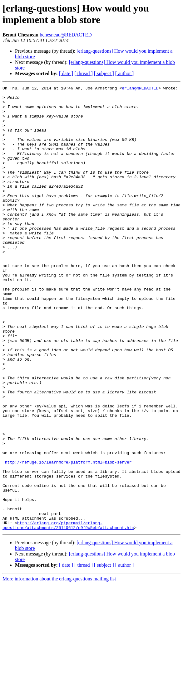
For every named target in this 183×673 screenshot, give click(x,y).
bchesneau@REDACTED (66, 34)
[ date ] (66, 73)
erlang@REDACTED (140, 89)
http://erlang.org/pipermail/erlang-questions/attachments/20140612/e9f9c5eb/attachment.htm (68, 613)
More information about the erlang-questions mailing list (59, 667)
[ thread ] (83, 73)
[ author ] (124, 73)
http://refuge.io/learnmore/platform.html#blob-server (68, 538)
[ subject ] (104, 73)
